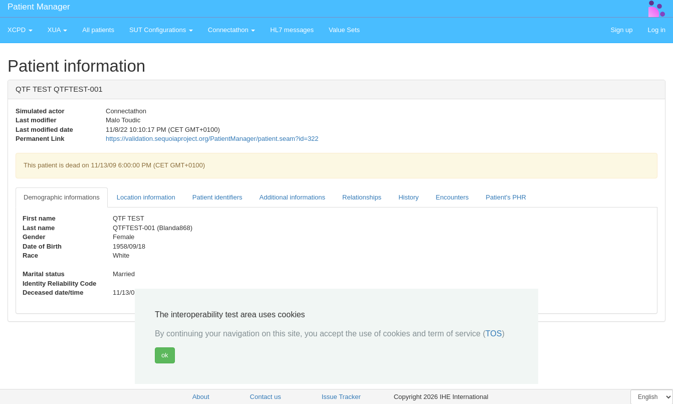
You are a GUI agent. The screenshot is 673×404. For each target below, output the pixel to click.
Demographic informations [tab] (62, 197)
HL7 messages (292, 30)
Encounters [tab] (452, 197)
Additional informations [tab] (293, 197)
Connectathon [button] (232, 30)
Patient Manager (39, 7)
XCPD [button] (20, 30)
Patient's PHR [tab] (506, 197)
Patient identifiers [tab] (217, 197)
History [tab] (408, 197)
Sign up (621, 30)
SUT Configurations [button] (161, 30)
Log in (656, 30)
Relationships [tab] (361, 197)
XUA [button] (58, 30)
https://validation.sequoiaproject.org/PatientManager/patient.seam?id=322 (212, 138)
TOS (494, 333)
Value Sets (344, 30)
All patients (98, 30)
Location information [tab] (146, 197)
